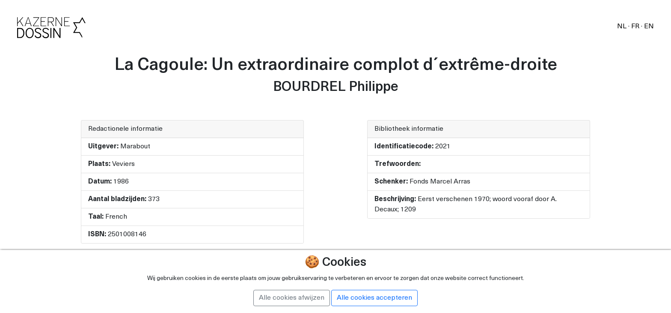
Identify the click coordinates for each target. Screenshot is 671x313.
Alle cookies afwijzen (291, 298)
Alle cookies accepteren (374, 298)
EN (649, 26)
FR (636, 26)
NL (622, 26)
